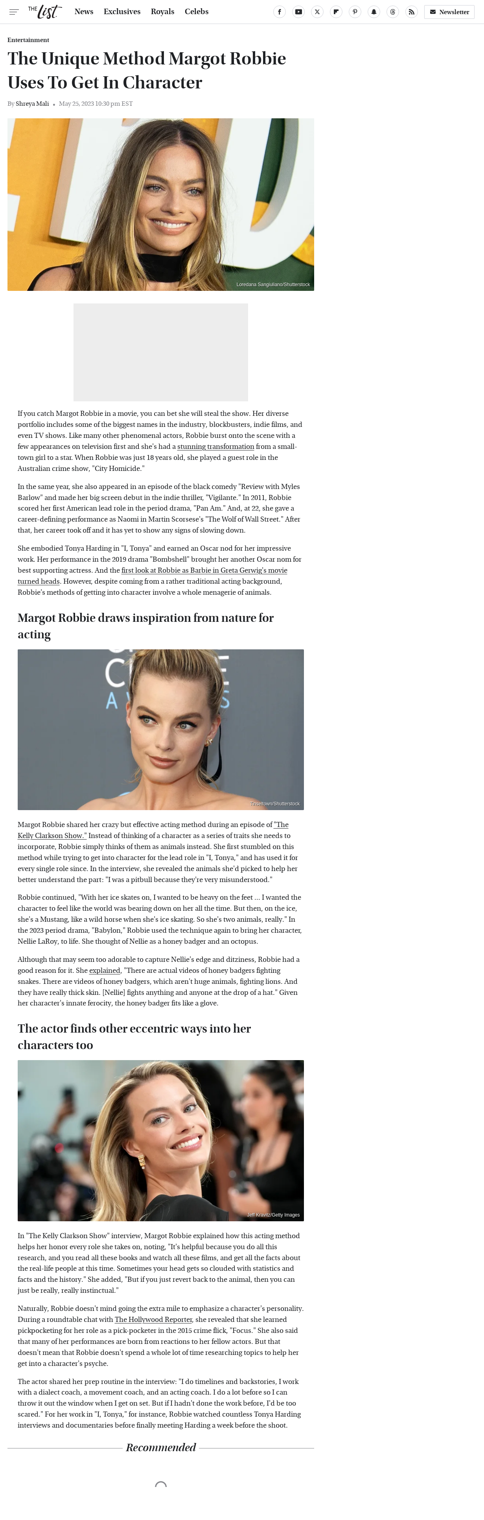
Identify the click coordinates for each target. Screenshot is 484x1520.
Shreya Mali (32, 103)
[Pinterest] (355, 12)
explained (104, 971)
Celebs (197, 12)
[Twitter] (317, 12)
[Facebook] (279, 12)
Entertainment (28, 40)
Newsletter (449, 12)
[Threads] (392, 12)
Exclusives (122, 12)
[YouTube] (298, 12)
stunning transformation (215, 447)
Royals (163, 12)
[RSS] (411, 12)
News (84, 12)
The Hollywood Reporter (153, 1320)
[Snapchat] (374, 12)
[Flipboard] (336, 12)
